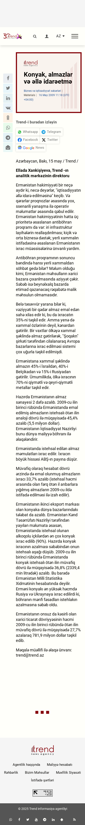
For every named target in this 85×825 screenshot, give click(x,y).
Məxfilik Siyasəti (68, 773)
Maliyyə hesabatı (59, 765)
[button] (8, 78)
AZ (58, 36)
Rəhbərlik (11, 773)
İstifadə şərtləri (42, 780)
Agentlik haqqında (26, 765)
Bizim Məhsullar (37, 773)
